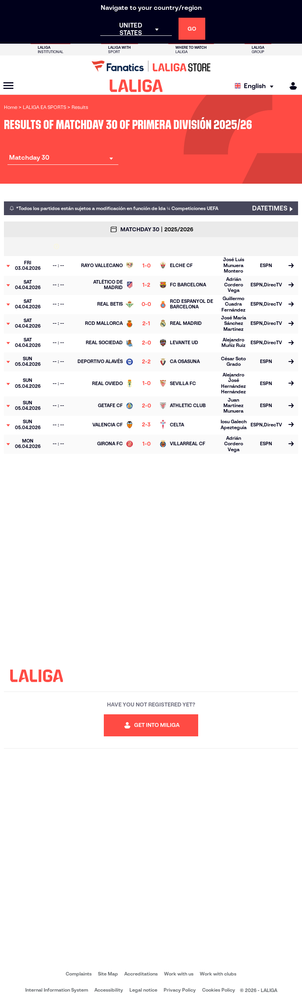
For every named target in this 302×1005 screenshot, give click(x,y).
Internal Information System (56, 989)
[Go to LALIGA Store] (151, 66)
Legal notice (143, 989)
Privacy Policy (180, 989)
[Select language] (256, 86)
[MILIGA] (290, 86)
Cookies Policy (218, 989)
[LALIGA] (136, 85)
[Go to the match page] (291, 265)
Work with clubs (218, 973)
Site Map (108, 973)
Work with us (178, 973)
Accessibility (108, 989)
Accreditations (141, 973)
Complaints (79, 973)
